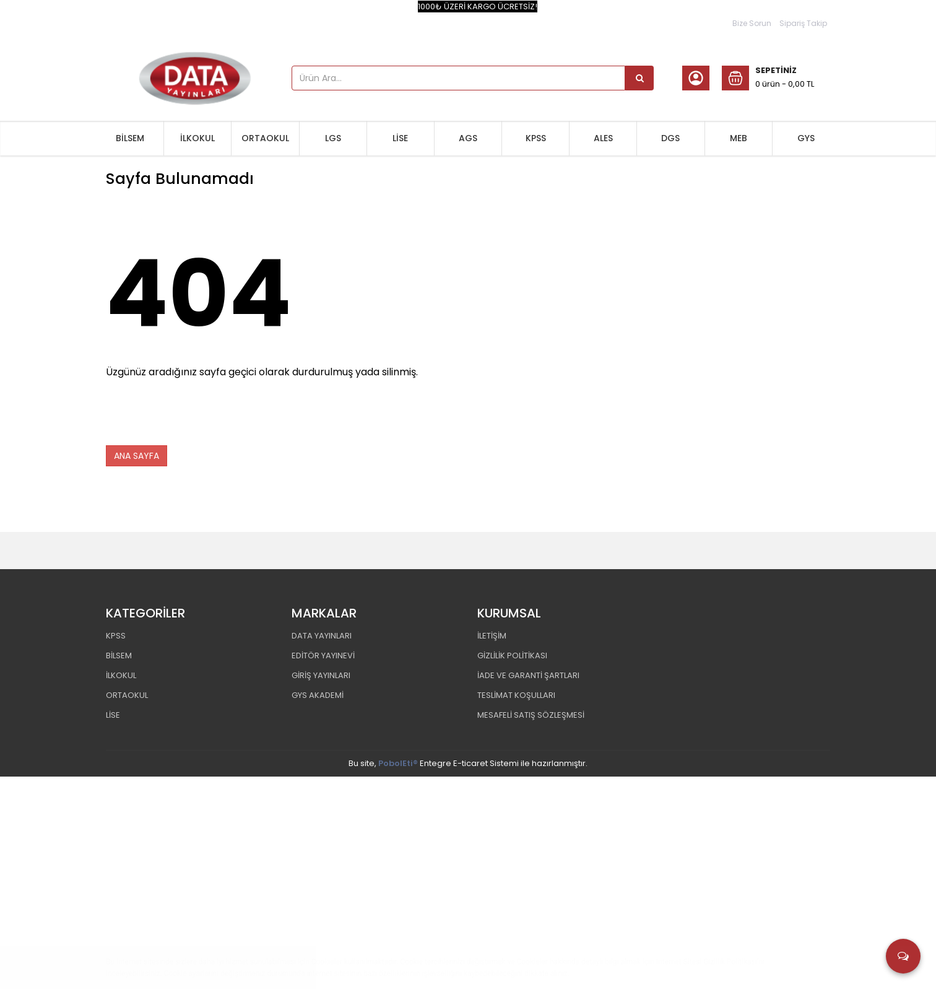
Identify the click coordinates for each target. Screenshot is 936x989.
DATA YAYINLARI (322, 634)
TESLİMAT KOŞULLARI (516, 693)
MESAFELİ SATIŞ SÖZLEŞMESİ (530, 713)
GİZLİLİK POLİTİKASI (512, 654)
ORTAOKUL (265, 138)
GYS (806, 138)
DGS (670, 138)
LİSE (400, 138)
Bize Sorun (751, 23)
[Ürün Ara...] (639, 78)
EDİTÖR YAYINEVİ (323, 654)
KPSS (536, 138)
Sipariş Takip (803, 23)
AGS (468, 138)
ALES (603, 138)
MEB (738, 138)
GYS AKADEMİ (318, 693)
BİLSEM (130, 138)
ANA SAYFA (136, 454)
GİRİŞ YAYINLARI (321, 673)
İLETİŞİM (491, 634)
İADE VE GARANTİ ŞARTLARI (528, 673)
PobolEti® (398, 761)
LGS (333, 138)
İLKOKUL (197, 138)
